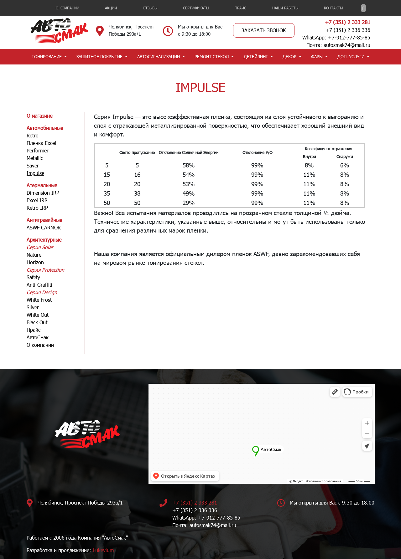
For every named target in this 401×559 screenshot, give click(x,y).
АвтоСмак (38, 337)
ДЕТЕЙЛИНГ (256, 56)
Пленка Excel (41, 143)
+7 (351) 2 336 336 (347, 30)
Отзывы (150, 7)
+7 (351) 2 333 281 (347, 21)
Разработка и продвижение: (70, 550)
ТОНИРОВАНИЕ (47, 56)
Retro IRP (37, 207)
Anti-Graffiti (39, 284)
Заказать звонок (264, 30)
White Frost (39, 299)
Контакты (333, 7)
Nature (34, 254)
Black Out (37, 322)
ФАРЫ (317, 56)
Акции (111, 7)
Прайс (240, 7)
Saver (33, 165)
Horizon (35, 262)
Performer (38, 150)
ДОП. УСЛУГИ (350, 56)
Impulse (35, 173)
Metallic (35, 158)
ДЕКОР (289, 56)
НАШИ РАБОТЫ (285, 7)
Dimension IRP (43, 192)
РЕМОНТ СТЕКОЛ (212, 56)
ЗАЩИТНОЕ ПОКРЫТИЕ (99, 56)
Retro (33, 135)
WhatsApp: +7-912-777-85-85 (336, 37)
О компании (67, 7)
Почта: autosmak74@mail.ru (338, 45)
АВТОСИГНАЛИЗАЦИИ (158, 56)
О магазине (39, 115)
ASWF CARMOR (44, 227)
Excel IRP (37, 200)
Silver (33, 307)
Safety (33, 277)
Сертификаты (196, 7)
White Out (38, 314)
